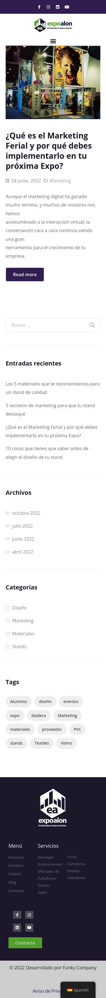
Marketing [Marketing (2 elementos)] (67, 715)
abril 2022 (22, 552)
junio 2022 (23, 539)
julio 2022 (22, 526)
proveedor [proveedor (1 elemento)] (52, 729)
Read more (25, 274)
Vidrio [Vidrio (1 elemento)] (66, 743)
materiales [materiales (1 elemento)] (20, 729)
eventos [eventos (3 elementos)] (71, 701)
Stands (19, 646)
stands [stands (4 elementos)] (16, 743)
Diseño (19, 608)
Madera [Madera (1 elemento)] (38, 715)
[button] (53, 41)
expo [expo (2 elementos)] (15, 715)
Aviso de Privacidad (53, 991)
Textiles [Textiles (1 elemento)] (41, 743)
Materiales (23, 633)
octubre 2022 (26, 513)
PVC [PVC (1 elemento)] (77, 729)
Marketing (60, 181)
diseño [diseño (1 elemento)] (45, 701)
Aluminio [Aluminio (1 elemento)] (18, 701)
